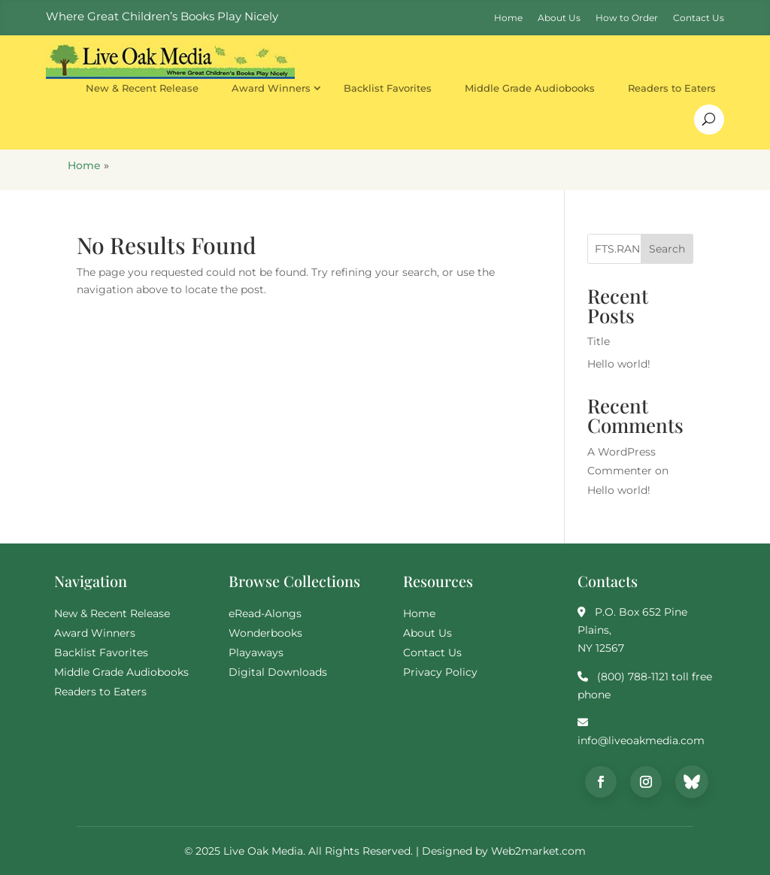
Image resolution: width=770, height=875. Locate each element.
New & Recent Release (142, 88)
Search (667, 249)
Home (84, 165)
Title (598, 341)
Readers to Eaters (672, 88)
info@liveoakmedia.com (641, 740)
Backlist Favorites (388, 88)
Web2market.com (538, 851)
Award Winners (271, 88)
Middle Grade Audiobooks (530, 88)
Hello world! (618, 364)
